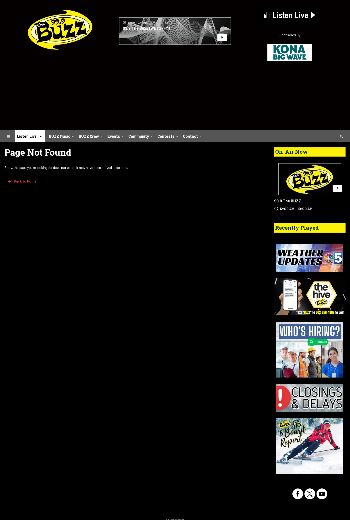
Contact (192, 136)
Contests (168, 136)
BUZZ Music (62, 136)
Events (116, 136)
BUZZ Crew (91, 136)
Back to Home (22, 181)
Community (140, 136)
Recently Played (297, 227)
